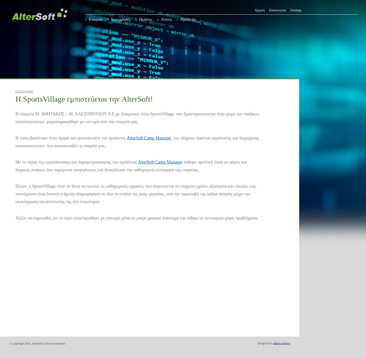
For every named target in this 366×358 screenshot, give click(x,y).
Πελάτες (145, 19)
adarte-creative (281, 343)
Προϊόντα (187, 19)
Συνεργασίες (121, 19)
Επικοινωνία (277, 10)
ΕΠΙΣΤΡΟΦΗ (24, 91)
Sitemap (295, 10)
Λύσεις (166, 19)
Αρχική (260, 10)
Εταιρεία (95, 19)
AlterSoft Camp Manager (149, 138)
